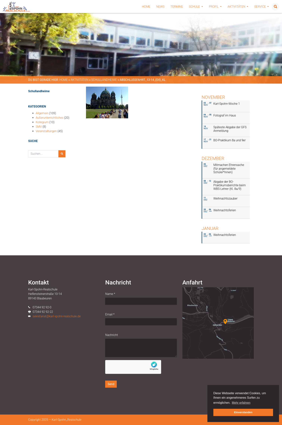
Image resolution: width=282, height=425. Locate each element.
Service (261, 6)
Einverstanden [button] (243, 412)
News (160, 6)
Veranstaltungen (46, 131)
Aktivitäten (238, 6)
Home (146, 6)
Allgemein (42, 113)
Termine (176, 6)
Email (109, 314)
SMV (39, 126)
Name (110, 294)
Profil (215, 6)
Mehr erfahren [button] (241, 402)
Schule (196, 6)
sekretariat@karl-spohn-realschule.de (57, 316)
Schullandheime (104, 80)
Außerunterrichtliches (49, 117)
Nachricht (111, 335)
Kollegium (42, 122)
